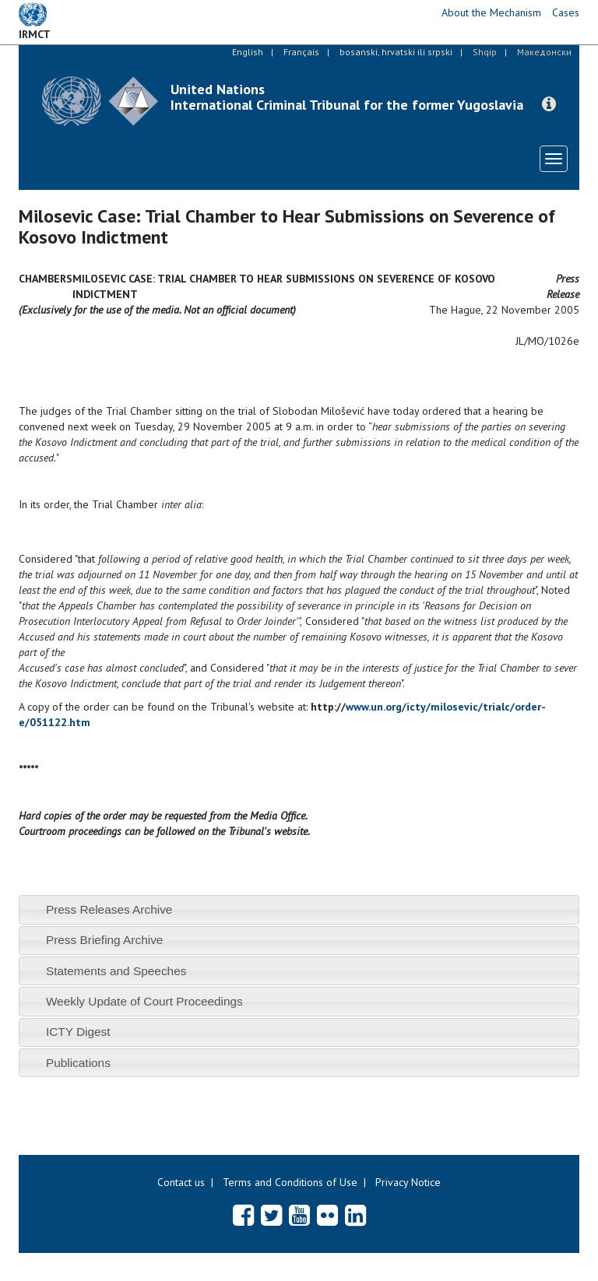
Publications (78, 1062)
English (247, 52)
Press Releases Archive (109, 909)
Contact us (181, 1182)
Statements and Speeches (116, 970)
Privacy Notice (408, 1182)
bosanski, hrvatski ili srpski (395, 52)
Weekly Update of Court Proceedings (144, 1001)
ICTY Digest (78, 1031)
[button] (549, 104)
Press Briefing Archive (105, 939)
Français (301, 52)
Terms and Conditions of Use (290, 1182)
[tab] (299, 909)
